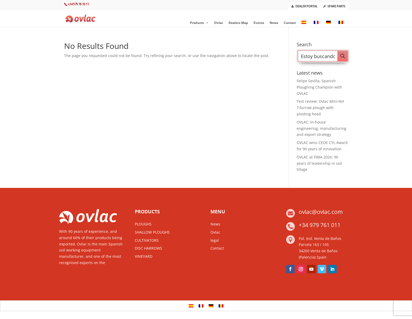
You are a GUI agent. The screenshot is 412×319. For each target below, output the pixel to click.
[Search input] (318, 55)
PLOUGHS (143, 224)
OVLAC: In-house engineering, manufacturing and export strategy (321, 128)
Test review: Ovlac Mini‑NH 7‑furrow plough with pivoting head (320, 107)
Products (199, 23)
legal (214, 240)
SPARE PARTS (336, 6)
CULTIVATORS (147, 240)
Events (259, 22)
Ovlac (218, 22)
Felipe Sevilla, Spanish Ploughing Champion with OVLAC (319, 87)
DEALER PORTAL (306, 6)
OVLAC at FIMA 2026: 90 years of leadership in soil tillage (319, 163)
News (274, 22)
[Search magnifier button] (342, 56)
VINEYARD (143, 256)
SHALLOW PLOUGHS (152, 232)
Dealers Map (238, 22)
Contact (290, 22)
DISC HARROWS (148, 248)
